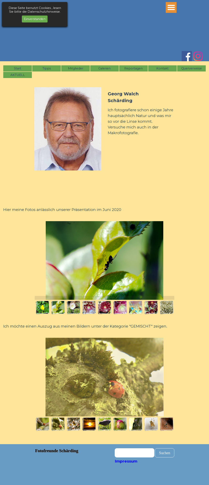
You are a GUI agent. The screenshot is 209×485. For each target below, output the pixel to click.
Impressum (126, 461)
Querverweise (191, 68)
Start (17, 68)
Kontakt (162, 68)
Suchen (164, 453)
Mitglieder (75, 68)
